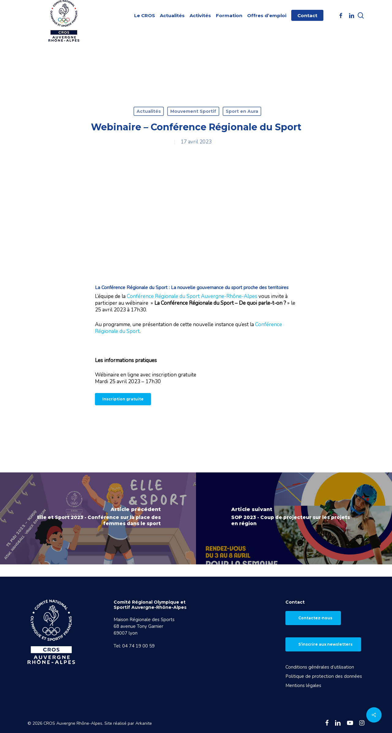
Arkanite (143, 723)
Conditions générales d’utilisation (319, 667)
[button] (123, 399)
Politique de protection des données (323, 676)
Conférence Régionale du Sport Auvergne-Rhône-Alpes (192, 296)
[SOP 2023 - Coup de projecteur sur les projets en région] (294, 518)
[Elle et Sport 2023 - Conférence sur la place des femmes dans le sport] (98, 518)
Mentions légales (303, 685)
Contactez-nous (315, 618)
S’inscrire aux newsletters (325, 644)
